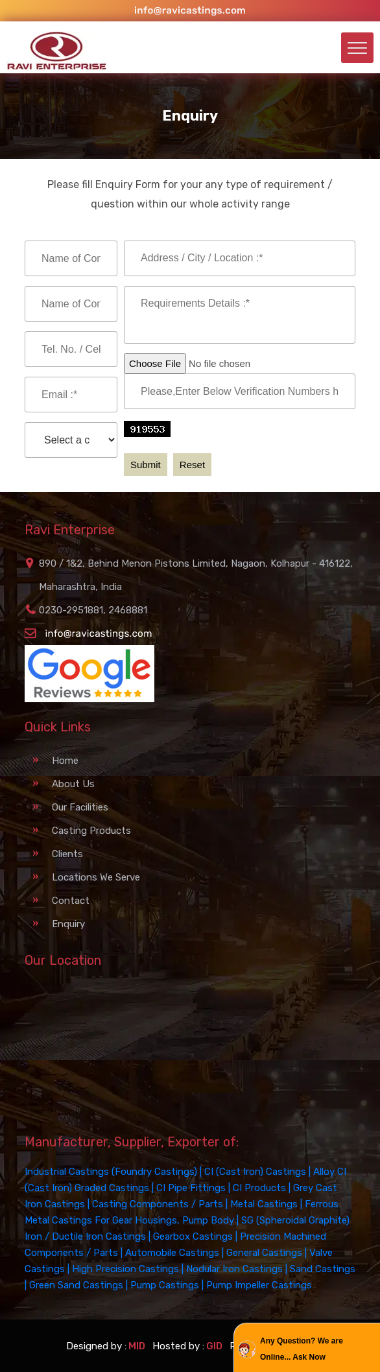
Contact (70, 900)
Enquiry (68, 924)
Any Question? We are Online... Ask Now (301, 1349)
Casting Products (91, 830)
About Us (73, 784)
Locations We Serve (96, 877)
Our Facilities (80, 807)
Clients (67, 854)
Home (65, 760)
